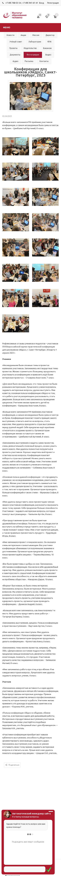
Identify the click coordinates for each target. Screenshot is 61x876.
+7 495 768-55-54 (13, 3)
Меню (6, 27)
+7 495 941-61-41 (30, 3)
